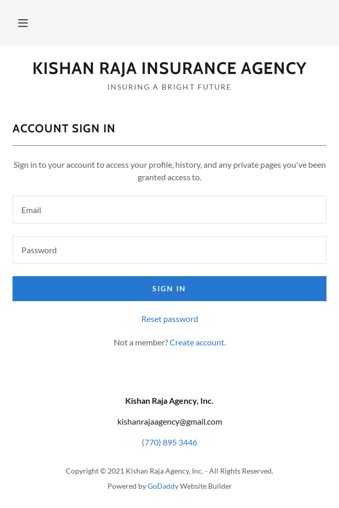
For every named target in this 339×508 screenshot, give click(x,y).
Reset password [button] (169, 319)
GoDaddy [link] (163, 485)
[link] (169, 68)
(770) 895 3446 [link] (169, 442)
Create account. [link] (198, 342)
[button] (23, 23)
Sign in (169, 288)
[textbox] (169, 210)
